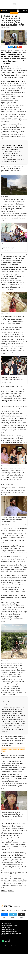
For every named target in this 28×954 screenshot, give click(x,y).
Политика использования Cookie (9, 931)
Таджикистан (11, 890)
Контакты (8, 923)
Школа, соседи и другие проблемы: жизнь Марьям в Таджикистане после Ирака (12, 814)
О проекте (3, 923)
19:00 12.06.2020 (5, 27)
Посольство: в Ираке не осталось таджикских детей (12, 378)
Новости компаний (5, 927)
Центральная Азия (15, 910)
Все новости (3, 890)
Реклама (15, 925)
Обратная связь (4, 936)
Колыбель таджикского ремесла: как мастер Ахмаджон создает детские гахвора (14, 246)
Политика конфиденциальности (8, 929)
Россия (24, 910)
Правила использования (6, 925)
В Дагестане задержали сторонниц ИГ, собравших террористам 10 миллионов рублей (13, 749)
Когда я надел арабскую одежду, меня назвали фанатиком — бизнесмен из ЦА (14, 519)
